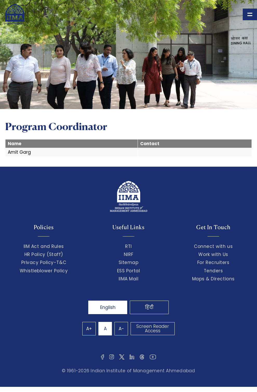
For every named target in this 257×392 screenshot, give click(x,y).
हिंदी (149, 307)
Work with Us (213, 254)
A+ (89, 329)
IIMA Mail (129, 279)
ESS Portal (128, 271)
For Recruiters (213, 262)
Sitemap (129, 262)
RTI (128, 246)
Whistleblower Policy (44, 271)
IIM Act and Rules (44, 246)
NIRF (128, 254)
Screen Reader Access (152, 328)
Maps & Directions (213, 279)
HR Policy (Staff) (43, 254)
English (108, 307)
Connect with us (213, 246)
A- (121, 329)
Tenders (213, 271)
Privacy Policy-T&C (43, 262)
